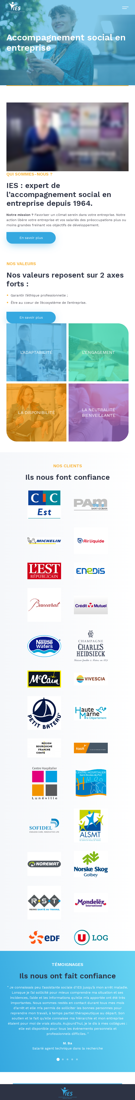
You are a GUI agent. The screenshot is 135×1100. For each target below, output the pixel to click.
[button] (58, 1059)
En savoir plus (31, 238)
